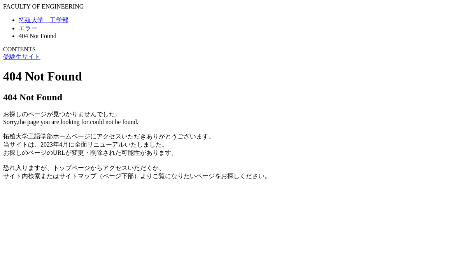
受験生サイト (21, 56)
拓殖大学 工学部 (43, 20)
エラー (28, 28)
